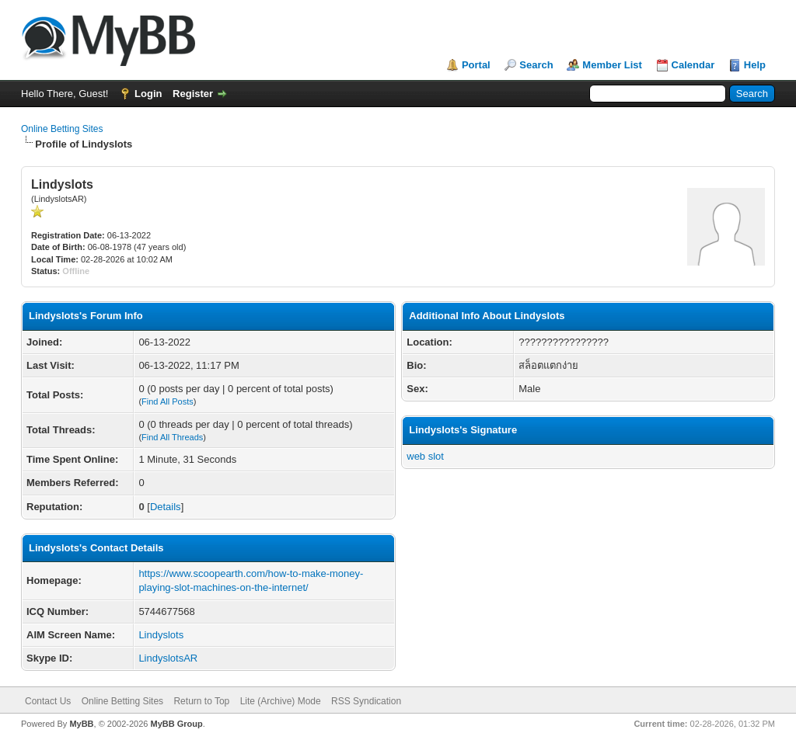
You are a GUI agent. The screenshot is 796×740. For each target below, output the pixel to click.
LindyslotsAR (167, 658)
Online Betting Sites (62, 128)
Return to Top (201, 701)
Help (755, 65)
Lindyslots (160, 635)
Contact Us (48, 701)
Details (165, 506)
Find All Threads (172, 437)
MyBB (81, 723)
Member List (612, 65)
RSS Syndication (366, 701)
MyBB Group (176, 723)
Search (536, 65)
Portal (476, 65)
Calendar (693, 65)
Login (148, 93)
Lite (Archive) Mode (280, 701)
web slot (425, 456)
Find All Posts (167, 401)
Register (193, 93)
